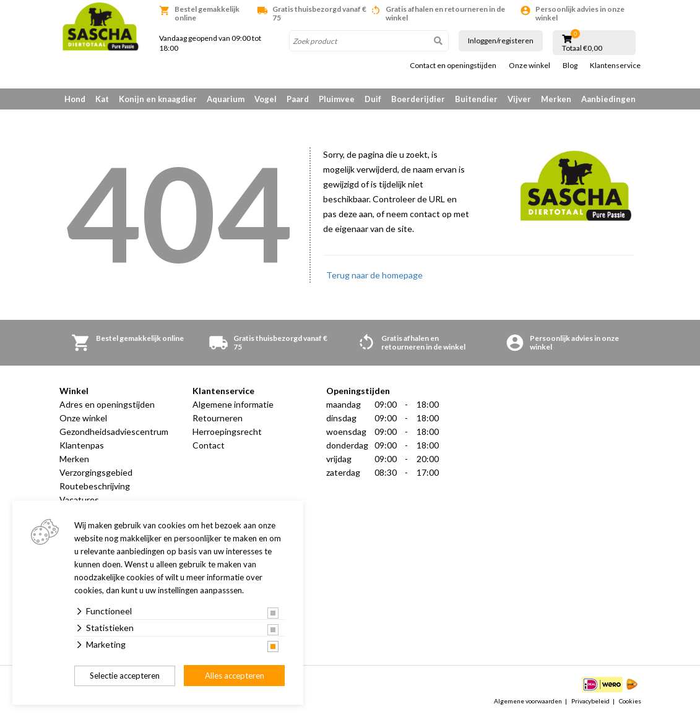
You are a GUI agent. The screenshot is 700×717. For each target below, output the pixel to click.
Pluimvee (337, 99)
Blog (570, 65)
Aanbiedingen (608, 99)
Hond (74, 99)
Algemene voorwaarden (528, 701)
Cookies (630, 701)
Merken (556, 99)
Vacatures (79, 499)
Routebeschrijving (94, 486)
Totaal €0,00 (582, 48)
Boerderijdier (418, 99)
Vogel (265, 99)
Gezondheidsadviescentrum (113, 431)
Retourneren (217, 418)
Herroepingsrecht (227, 431)
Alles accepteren (234, 676)
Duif (373, 99)
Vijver (519, 99)
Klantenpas (81, 445)
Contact (208, 445)
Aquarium (225, 99)
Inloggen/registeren (501, 40)
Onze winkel (529, 65)
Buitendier (476, 99)
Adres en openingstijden (107, 404)
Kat (102, 99)
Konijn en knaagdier (158, 99)
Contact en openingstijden (453, 65)
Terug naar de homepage (374, 275)
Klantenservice (615, 65)
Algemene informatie (233, 404)
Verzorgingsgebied (95, 472)
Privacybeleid (590, 701)
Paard (298, 99)
